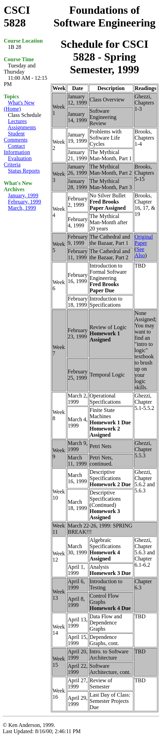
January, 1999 (23, 195)
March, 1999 (22, 208)
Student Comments (15, 137)
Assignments (22, 127)
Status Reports (24, 171)
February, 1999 (24, 202)
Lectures (17, 121)
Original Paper (144, 240)
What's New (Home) (19, 106)
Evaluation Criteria (18, 161)
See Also (140, 252)
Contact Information (17, 149)
